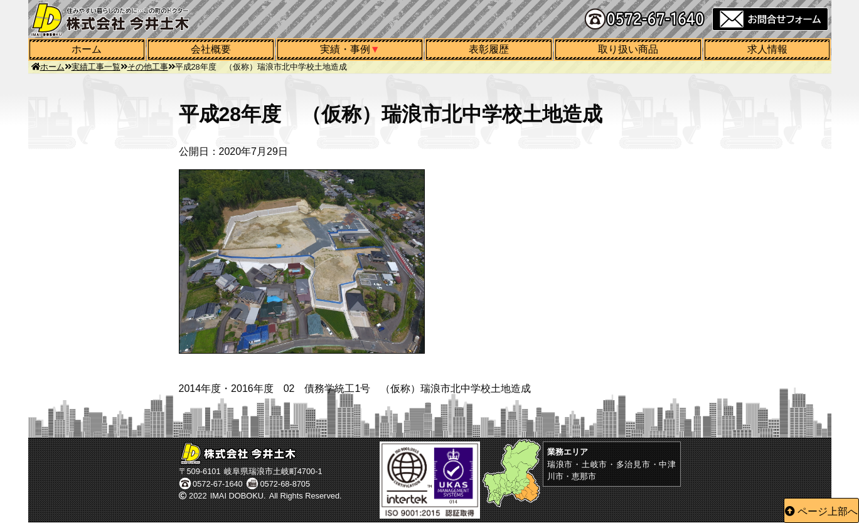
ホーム (87, 49)
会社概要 (211, 49)
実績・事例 (345, 49)
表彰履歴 (489, 49)
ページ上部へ (828, 511)
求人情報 (767, 49)
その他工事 (147, 66)
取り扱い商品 (628, 49)
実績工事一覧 (96, 66)
